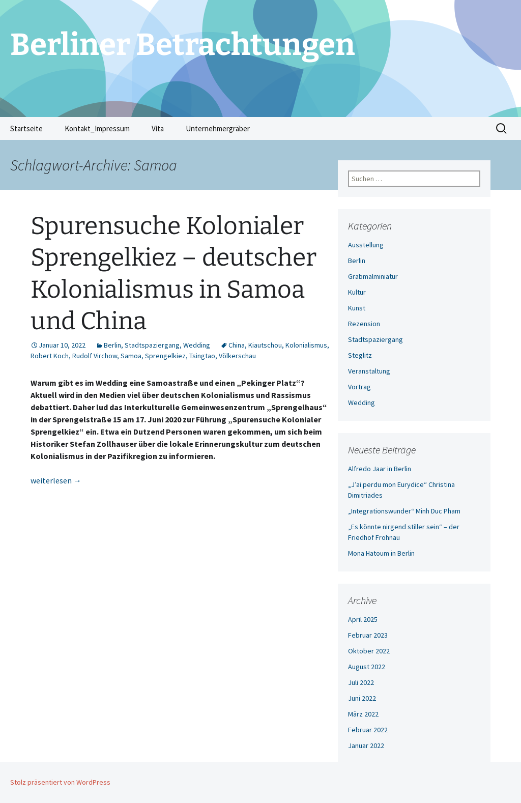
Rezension (364, 323)
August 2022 (366, 666)
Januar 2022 (366, 745)
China (236, 345)
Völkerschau (237, 355)
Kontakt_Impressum (97, 128)
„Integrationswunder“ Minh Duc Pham (404, 510)
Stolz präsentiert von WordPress (60, 782)
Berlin (112, 345)
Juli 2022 (361, 682)
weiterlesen (56, 480)
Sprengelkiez (165, 355)
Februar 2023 (368, 635)
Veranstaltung (369, 371)
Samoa (131, 355)
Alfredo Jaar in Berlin (379, 468)
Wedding (196, 345)
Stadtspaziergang (152, 345)
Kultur (357, 292)
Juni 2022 (362, 698)
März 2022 (363, 714)
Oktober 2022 (369, 650)
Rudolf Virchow (94, 355)
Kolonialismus (306, 345)
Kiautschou (265, 345)
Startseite (26, 128)
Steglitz (360, 355)
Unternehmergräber (218, 128)
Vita (158, 128)
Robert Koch (50, 355)
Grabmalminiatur (373, 276)
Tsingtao (202, 355)
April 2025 (363, 619)
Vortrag (359, 386)
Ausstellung (366, 244)
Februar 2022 (368, 729)
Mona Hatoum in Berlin (381, 553)
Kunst (356, 307)
